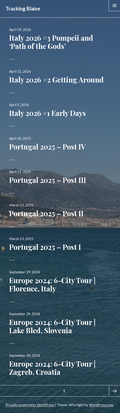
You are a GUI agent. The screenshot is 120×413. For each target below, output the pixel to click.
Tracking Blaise (23, 8)
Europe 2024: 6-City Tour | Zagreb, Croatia (52, 368)
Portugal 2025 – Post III (47, 180)
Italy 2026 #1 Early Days (47, 113)
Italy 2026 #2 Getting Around (56, 79)
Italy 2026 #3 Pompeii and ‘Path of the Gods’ (51, 42)
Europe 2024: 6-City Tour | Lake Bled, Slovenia (52, 326)
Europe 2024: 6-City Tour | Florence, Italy (52, 284)
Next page (114, 390)
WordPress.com (101, 405)
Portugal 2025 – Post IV (47, 146)
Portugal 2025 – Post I (45, 247)
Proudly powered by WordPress (30, 405)
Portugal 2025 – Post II (46, 213)
